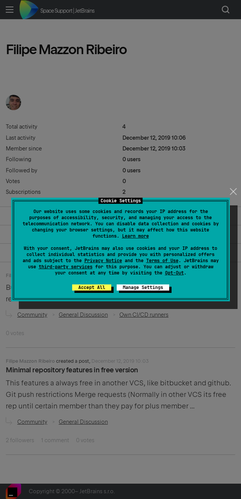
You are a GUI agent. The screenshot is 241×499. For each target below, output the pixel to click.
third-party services (65, 267)
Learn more (135, 236)
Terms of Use (162, 261)
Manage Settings (143, 287)
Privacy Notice (103, 261)
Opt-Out (174, 273)
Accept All (91, 287)
